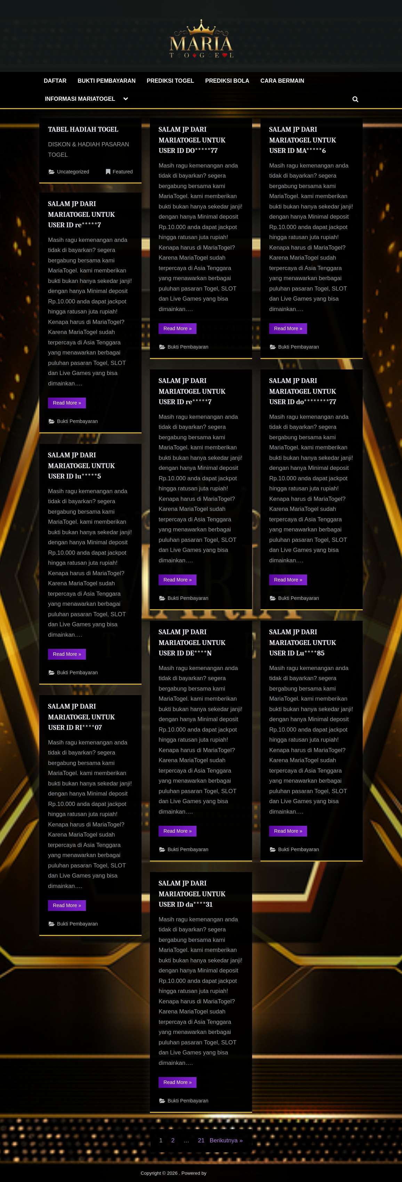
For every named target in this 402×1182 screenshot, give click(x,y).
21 (201, 1140)
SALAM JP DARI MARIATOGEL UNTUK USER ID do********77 (303, 391)
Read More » (179, 331)
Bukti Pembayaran (188, 348)
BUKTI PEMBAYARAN (107, 81)
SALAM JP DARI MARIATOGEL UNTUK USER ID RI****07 (82, 717)
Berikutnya (224, 1140)
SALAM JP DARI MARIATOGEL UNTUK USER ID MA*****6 (303, 140)
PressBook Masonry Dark (234, 1173)
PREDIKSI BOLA (227, 81)
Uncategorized (73, 172)
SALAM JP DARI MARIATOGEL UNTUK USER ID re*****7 (82, 214)
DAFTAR (55, 81)
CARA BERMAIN (282, 81)
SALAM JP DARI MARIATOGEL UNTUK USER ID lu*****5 (82, 465)
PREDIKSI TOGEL (170, 81)
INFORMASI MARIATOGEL (80, 99)
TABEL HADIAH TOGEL (83, 129)
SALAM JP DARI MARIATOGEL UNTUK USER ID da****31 (192, 893)
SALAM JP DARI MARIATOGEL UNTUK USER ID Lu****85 (303, 642)
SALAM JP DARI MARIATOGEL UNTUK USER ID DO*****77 (192, 140)
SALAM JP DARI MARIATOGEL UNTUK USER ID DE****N (192, 642)
